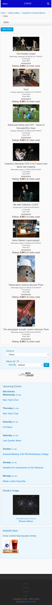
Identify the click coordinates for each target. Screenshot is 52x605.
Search (26, 592)
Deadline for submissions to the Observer (23, 467)
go (46, 365)
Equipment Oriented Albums (33, 13)
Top (26, 596)
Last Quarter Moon (12, 440)
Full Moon (8, 427)
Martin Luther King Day (14, 481)
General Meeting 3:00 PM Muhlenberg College (26, 454)
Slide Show (7, 29)
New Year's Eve (10, 400)
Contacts (26, 588)
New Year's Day (10, 413)
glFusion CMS (30, 602)
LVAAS (27, 3)
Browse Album (26, 521)
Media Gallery (14, 13)
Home (3, 13)
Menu (5, 4)
